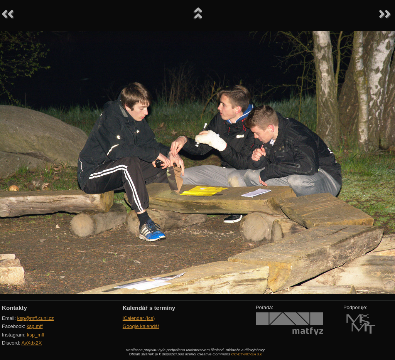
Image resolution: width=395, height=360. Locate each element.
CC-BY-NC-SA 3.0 (246, 354)
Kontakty (14, 307)
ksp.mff (35, 326)
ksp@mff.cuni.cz (35, 318)
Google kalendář (141, 326)
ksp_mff (35, 335)
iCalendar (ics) (139, 318)
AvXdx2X (31, 343)
